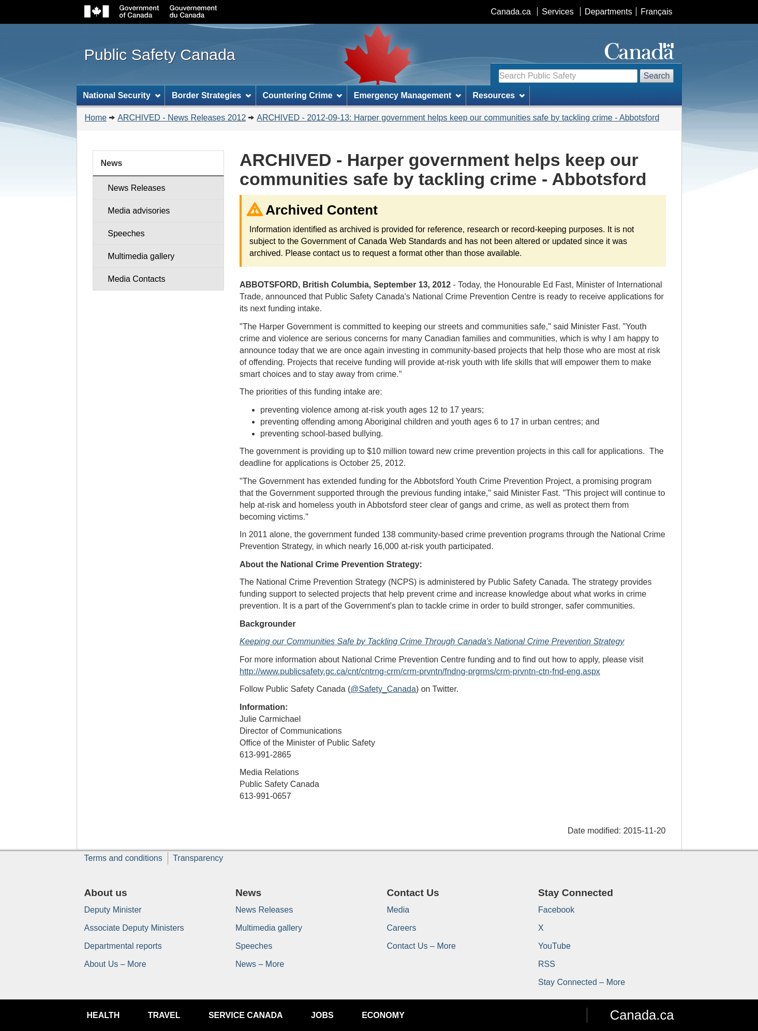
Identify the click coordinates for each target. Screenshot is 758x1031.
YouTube (554, 946)
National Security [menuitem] (121, 95)
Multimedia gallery (141, 256)
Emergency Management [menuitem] (407, 95)
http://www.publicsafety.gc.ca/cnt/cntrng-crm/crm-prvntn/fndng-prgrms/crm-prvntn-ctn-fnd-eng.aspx (420, 671)
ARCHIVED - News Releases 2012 (181, 117)
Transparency (198, 858)
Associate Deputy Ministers (134, 927)
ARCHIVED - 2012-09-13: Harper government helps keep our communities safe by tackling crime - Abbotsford (458, 117)
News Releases (136, 188)
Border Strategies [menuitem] (211, 95)
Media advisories (139, 210)
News (112, 163)
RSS (546, 964)
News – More (259, 964)
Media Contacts (136, 279)
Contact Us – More (421, 946)
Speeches (126, 233)
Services (557, 11)
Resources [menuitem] (498, 95)
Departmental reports (123, 946)
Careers (402, 927)
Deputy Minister (113, 909)
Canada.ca (510, 11)
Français (656, 11)
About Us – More (115, 964)
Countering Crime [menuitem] (302, 95)
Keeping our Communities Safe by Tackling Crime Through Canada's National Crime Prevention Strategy (432, 641)
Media (398, 909)
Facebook (556, 909)
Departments (608, 11)
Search (657, 75)
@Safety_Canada (383, 689)
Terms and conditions (123, 858)
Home (96, 117)
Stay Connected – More (581, 982)
